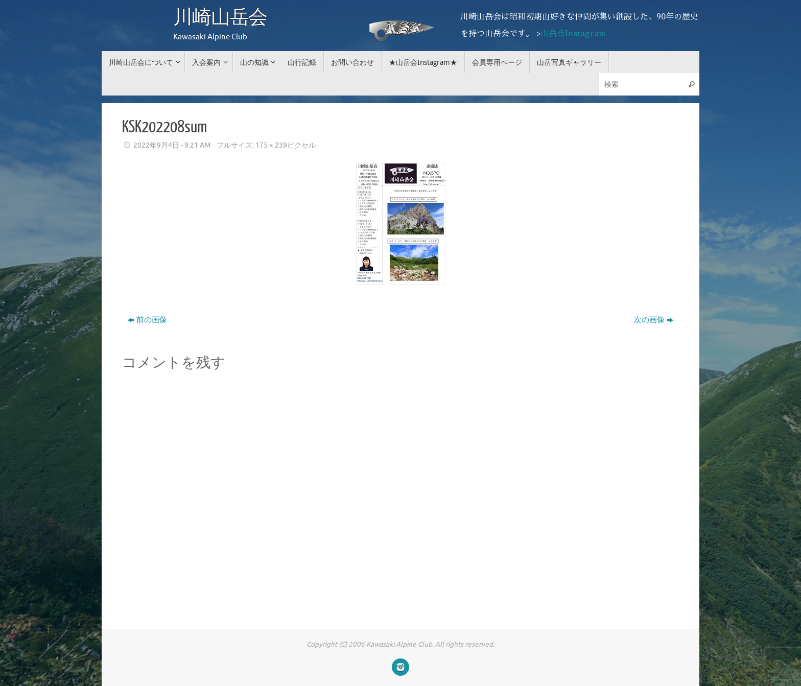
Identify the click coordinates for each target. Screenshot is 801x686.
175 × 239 (271, 145)
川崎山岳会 (220, 18)
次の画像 (653, 320)
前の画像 (147, 320)
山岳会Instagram (573, 34)
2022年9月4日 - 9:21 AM (171, 145)
